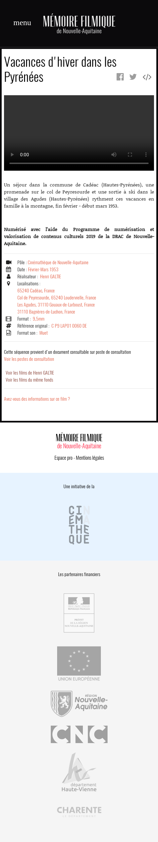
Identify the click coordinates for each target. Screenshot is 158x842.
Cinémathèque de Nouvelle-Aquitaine (58, 262)
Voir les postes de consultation (67, 355)
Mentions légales (90, 457)
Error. (79, 133)
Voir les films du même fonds (29, 380)
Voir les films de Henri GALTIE (30, 373)
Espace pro (63, 457)
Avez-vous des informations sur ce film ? (37, 399)
